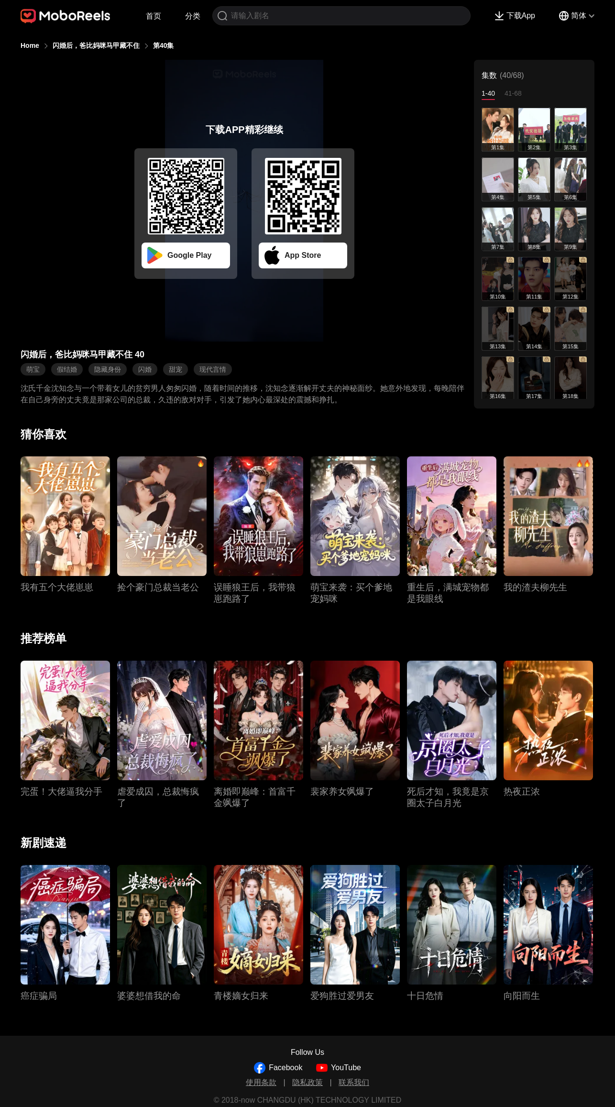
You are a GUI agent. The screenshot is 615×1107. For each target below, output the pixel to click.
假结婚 (67, 369)
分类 (192, 16)
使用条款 (261, 1082)
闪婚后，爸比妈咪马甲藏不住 (96, 45)
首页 (153, 16)
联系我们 (354, 1082)
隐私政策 (307, 1082)
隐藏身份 (107, 369)
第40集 (163, 45)
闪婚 (145, 369)
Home (30, 45)
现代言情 (212, 369)
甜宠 (175, 369)
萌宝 (33, 369)
